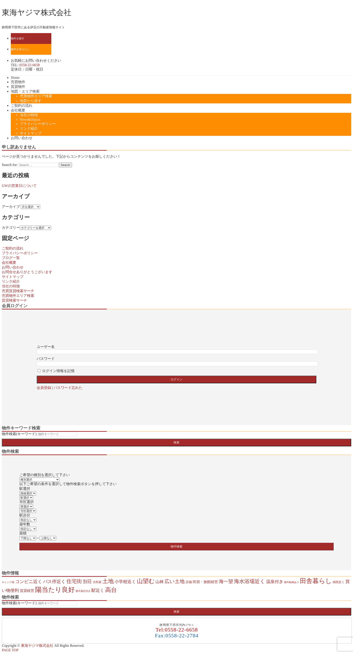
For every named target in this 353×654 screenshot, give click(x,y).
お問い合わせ (21, 138)
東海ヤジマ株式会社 (36, 12)
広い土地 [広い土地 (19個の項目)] (175, 581)
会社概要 (18, 110)
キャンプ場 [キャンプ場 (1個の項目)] (8, 582)
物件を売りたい (20, 49)
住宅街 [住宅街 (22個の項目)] (74, 581)
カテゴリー (11, 227)
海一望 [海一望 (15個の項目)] (226, 581)
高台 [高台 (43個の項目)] (111, 590)
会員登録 (44, 388)
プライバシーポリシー (38, 124)
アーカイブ (11, 207)
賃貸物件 (18, 87)
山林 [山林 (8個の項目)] (160, 581)
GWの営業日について (19, 186)
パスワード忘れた (68, 388)
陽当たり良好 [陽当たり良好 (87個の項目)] (55, 589)
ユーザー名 (46, 347)
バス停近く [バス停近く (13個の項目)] (54, 581)
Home (15, 77)
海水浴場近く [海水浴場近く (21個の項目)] (249, 581)
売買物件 (18, 82)
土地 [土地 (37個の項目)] (108, 581)
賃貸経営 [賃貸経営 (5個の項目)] (27, 591)
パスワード (46, 359)
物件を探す (17, 38)
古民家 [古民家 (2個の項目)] (97, 582)
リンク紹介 (29, 128)
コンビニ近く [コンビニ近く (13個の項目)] (28, 581)
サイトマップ (30, 133)
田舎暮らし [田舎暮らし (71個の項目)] (316, 580)
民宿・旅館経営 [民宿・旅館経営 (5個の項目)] (205, 582)
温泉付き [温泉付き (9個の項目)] (274, 581)
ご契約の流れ (21, 105)
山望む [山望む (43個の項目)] (146, 581)
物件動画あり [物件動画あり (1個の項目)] (291, 582)
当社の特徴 (29, 115)
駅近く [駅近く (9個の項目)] (97, 590)
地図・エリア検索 (25, 91)
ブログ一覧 (11, 258)
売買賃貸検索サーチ (18, 291)
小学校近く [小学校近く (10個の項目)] (125, 581)
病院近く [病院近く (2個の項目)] (338, 582)
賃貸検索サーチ (14, 300)
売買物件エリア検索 (36, 96)
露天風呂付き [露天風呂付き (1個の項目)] (83, 591)
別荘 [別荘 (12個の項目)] (87, 581)
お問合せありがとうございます (27, 272)
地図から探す (30, 101)
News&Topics (30, 119)
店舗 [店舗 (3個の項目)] (189, 582)
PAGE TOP (10, 650)
